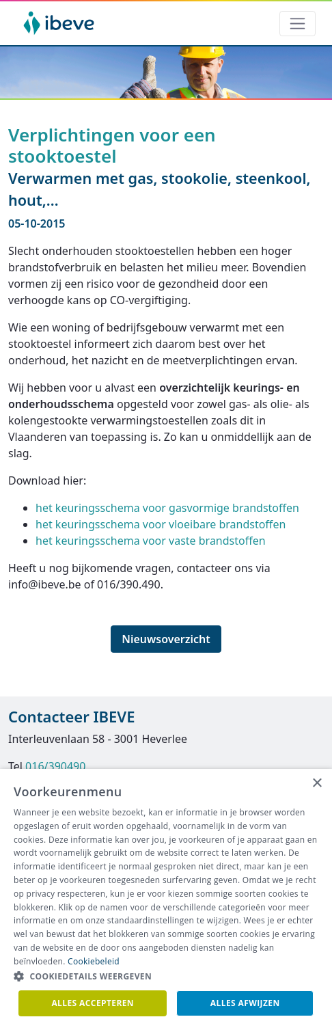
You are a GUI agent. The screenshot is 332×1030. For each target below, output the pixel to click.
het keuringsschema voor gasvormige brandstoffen (167, 507)
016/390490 (55, 766)
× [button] (317, 783)
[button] (166, 976)
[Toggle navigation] (297, 23)
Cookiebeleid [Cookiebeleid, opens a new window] (94, 961)
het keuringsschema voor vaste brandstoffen (151, 540)
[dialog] (166, 899)
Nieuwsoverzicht (166, 639)
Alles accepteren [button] (92, 1003)
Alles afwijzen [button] (245, 1003)
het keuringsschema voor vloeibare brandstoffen (161, 524)
